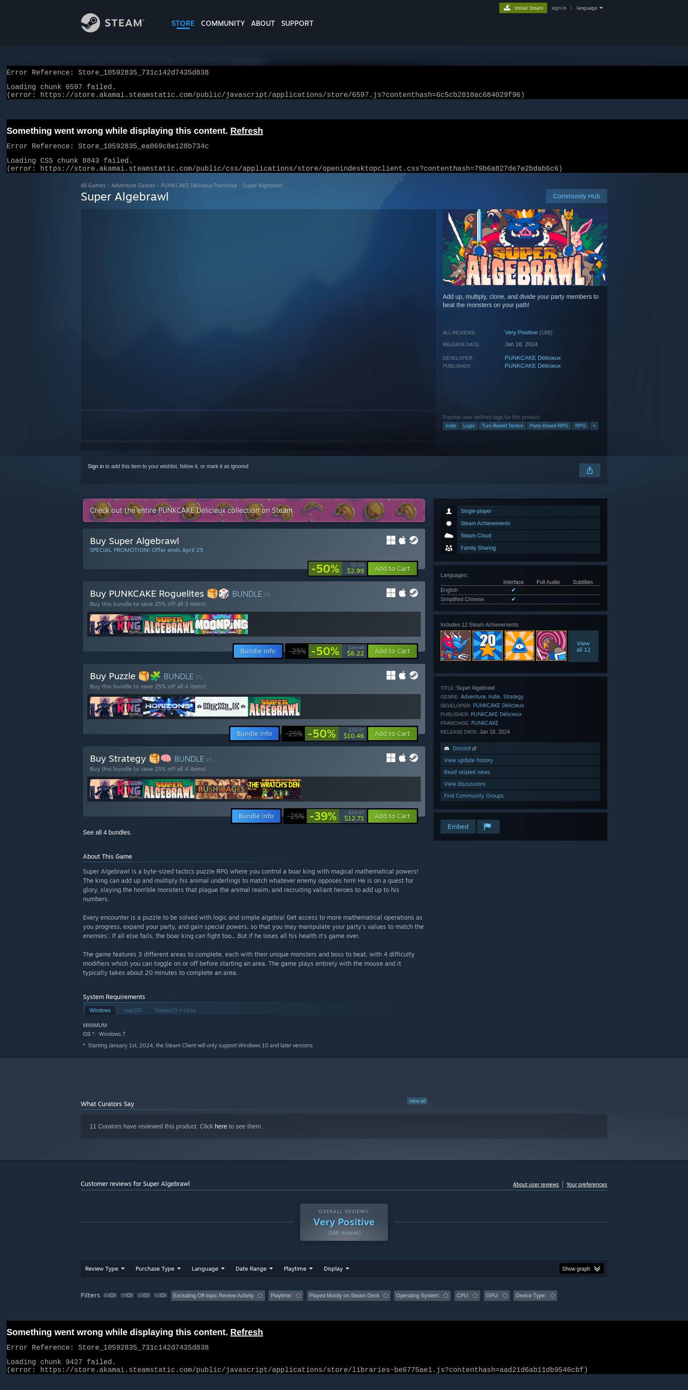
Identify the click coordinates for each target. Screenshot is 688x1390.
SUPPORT (297, 23)
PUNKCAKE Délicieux (533, 368)
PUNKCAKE (484, 733)
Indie (451, 436)
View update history (468, 770)
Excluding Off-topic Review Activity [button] (213, 1306)
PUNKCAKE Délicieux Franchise (199, 196)
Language (205, 1279)
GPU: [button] (492, 1306)
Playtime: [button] (281, 1306)
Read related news (467, 782)
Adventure (473, 707)
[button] (392, 579)
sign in (559, 8)
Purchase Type (155, 1279)
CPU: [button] (463, 1306)
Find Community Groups (474, 806)
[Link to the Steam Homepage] (119, 30)
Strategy (513, 707)
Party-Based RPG (549, 436)
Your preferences (586, 1195)
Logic (469, 436)
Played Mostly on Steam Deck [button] (344, 1306)
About (263, 23)
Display (333, 1279)
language (587, 8)
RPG (580, 436)
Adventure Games (133, 196)
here (221, 1136)
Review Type (101, 1279)
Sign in (96, 477)
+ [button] (594, 436)
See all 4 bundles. (107, 842)
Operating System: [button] (418, 1306)
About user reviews (536, 1195)
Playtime (295, 1279)
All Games (93, 196)
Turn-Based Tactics (502, 436)
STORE (183, 23)
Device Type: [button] (531, 1306)
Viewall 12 (584, 656)
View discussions (465, 794)
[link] (337, 579)
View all (417, 1111)
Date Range (251, 1279)
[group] (344, 1307)
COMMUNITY (223, 23)
